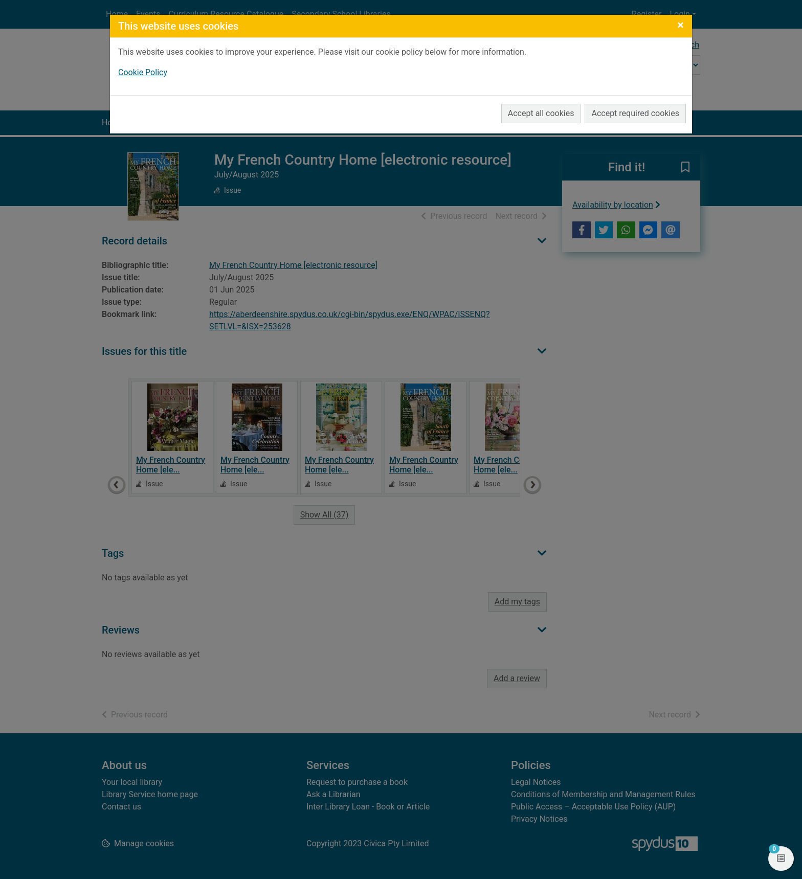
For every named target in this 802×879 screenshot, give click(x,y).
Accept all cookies (541, 113)
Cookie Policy (142, 72)
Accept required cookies (635, 113)
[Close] (680, 25)
